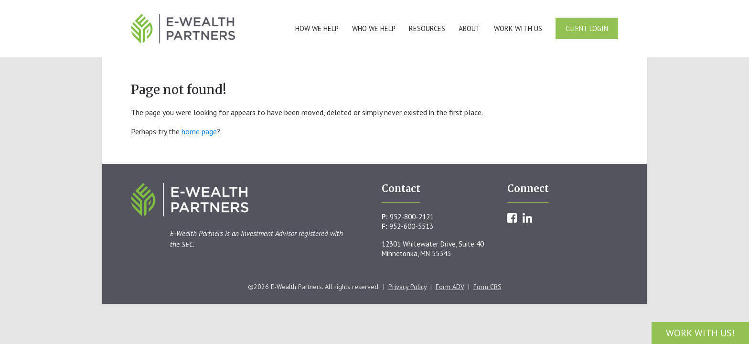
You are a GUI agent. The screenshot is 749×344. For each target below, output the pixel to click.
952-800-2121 (412, 216)
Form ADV (450, 286)
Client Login (587, 28)
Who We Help (374, 28)
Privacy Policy (407, 286)
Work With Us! (700, 333)
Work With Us (518, 28)
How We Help (317, 28)
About (470, 28)
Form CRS (487, 286)
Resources (427, 28)
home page (199, 131)
